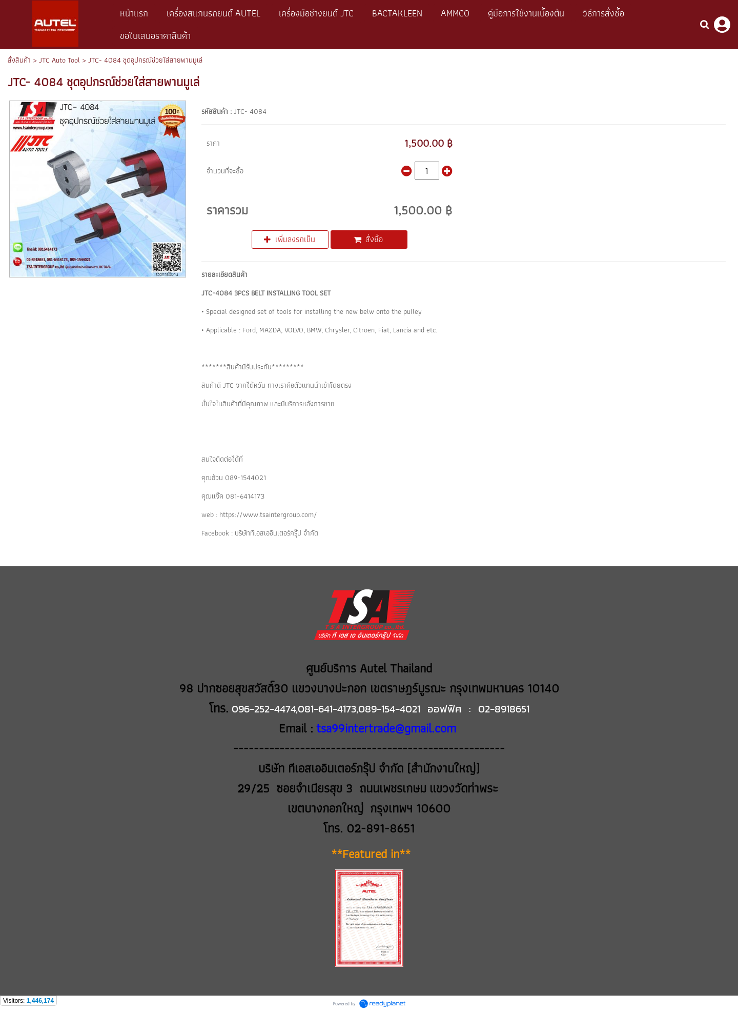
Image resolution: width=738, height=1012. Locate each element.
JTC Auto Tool (59, 60)
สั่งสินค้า (19, 60)
